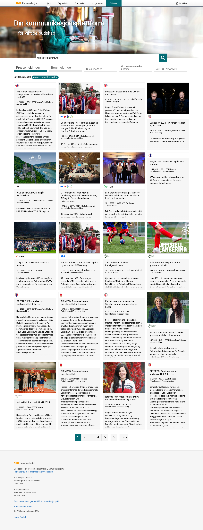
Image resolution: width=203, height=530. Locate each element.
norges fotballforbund (45, 77)
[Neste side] (114, 437)
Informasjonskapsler (23, 506)
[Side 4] (98, 437)
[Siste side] (124, 437)
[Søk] (97, 58)
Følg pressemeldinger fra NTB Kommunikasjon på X (36, 501)
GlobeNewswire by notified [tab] (131, 67)
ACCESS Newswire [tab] (166, 69)
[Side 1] (78, 437)
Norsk (16, 517)
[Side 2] (84, 437)
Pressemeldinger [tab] (28, 67)
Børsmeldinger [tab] (61, 67)
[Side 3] (91, 437)
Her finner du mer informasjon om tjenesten (33, 472)
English (23, 517)
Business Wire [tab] (94, 69)
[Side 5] (105, 437)
